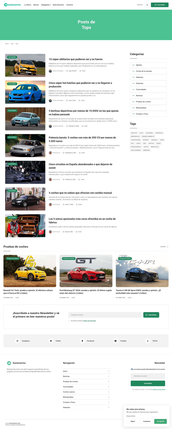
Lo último (27, 5)
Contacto (69, 5)
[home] (12, 5)
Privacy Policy (130, 416)
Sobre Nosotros (58, 5)
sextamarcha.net (14, 423)
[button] (46, 5)
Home (7, 43)
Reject (133, 421)
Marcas (36, 5)
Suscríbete (161, 5)
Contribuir (140, 5)
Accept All (160, 421)
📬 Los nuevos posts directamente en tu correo (148, 369)
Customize (146, 421)
